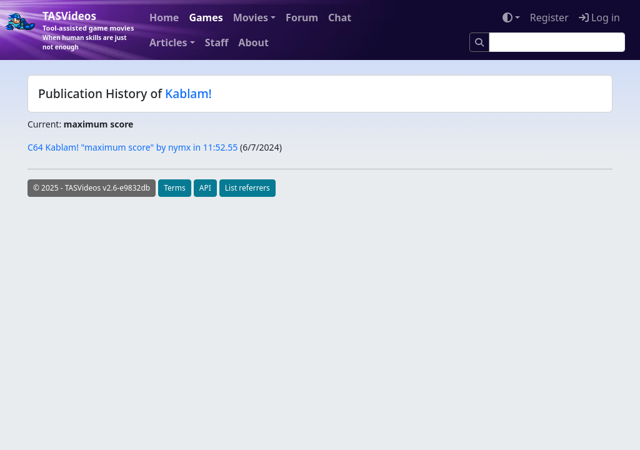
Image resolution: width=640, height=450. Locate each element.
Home (164, 17)
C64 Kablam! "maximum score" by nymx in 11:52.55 (133, 147)
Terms (175, 187)
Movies (250, 17)
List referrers (247, 187)
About (253, 42)
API (205, 187)
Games (205, 17)
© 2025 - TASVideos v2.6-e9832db (91, 187)
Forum (302, 17)
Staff (217, 42)
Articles (168, 42)
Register (549, 17)
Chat (339, 17)
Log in (599, 17)
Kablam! (188, 93)
